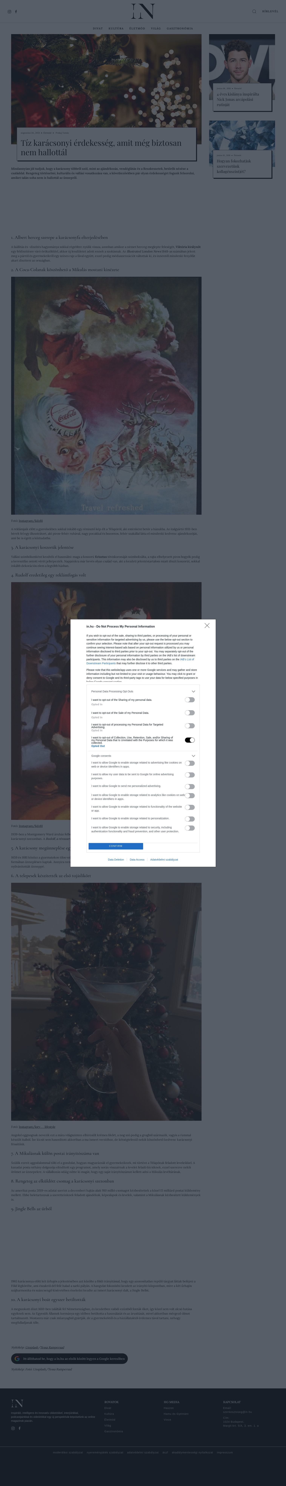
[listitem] (143, 691)
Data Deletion (116, 859)
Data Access (137, 859)
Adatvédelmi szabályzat (164, 859)
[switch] (190, 699)
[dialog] (143, 743)
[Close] (208, 626)
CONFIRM (116, 846)
